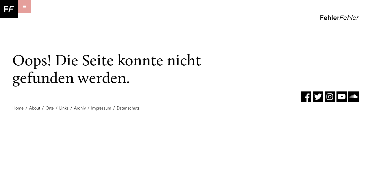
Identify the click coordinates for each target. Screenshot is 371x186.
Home (18, 108)
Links (64, 108)
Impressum (101, 108)
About (34, 108)
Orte (50, 108)
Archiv (80, 108)
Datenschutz (128, 108)
